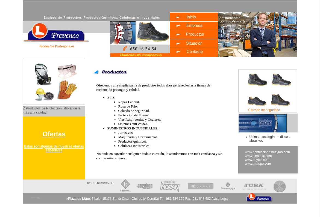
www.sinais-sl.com (258, 156)
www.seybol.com (257, 160)
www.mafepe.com (258, 164)
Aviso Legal (220, 199)
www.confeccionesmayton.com (267, 152)
